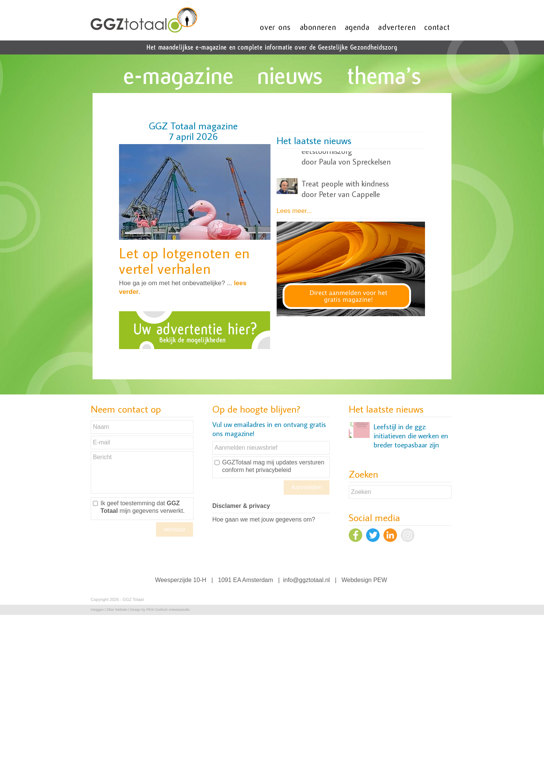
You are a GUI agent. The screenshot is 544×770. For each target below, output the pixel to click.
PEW (380, 580)
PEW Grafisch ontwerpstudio (168, 610)
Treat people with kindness (345, 161)
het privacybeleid (268, 470)
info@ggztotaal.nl (306, 580)
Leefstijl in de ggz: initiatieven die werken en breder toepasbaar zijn (411, 438)
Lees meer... (294, 210)
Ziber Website (117, 610)
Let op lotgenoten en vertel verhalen (184, 261)
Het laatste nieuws (314, 140)
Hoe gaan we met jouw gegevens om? (263, 519)
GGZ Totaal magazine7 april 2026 (193, 131)
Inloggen (97, 610)
